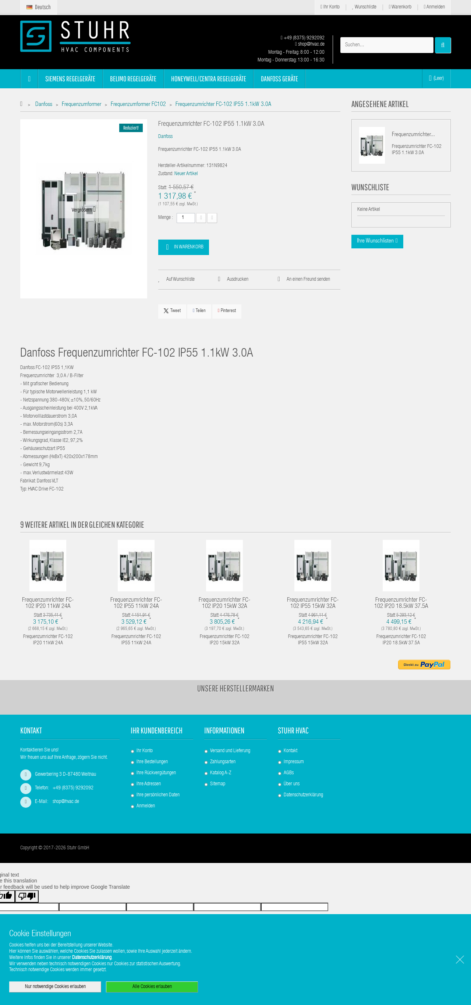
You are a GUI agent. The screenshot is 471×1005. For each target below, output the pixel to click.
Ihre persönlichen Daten (158, 795)
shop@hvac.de (310, 44)
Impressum (294, 762)
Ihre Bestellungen (152, 762)
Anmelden (434, 7)
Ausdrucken (237, 279)
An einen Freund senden (308, 279)
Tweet (172, 311)
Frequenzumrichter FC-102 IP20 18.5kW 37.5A (401, 603)
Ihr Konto (330, 7)
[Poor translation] (27, 896)
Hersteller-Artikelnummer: (181, 166)
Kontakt (290, 751)
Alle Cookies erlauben (152, 987)
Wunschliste (364, 7)
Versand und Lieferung (230, 751)
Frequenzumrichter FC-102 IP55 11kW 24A (136, 603)
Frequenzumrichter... (413, 135)
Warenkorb (400, 7)
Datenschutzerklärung (303, 795)
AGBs (289, 773)
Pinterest (227, 311)
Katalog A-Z (220, 773)
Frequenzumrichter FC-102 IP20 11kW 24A (48, 603)
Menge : (165, 217)
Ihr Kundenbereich (157, 730)
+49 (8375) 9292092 (303, 38)
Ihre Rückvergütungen (156, 773)
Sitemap (217, 784)
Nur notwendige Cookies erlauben (55, 987)
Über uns (292, 784)
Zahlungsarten (223, 762)
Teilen (199, 311)
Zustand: (165, 174)
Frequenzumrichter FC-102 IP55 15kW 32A (313, 603)
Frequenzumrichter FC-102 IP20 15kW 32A (225, 603)
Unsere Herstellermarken (235, 688)
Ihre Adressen (149, 784)
